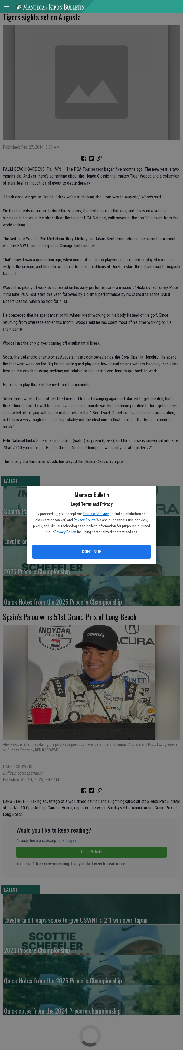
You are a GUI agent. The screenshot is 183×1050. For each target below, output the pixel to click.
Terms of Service (96, 514)
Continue (91, 551)
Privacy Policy (84, 520)
